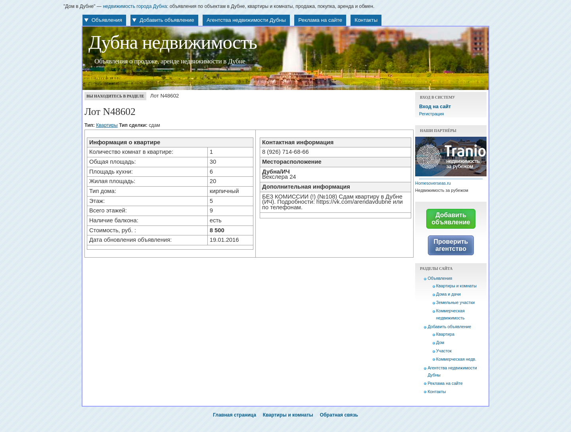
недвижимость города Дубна (135, 6)
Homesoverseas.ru (433, 183)
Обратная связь (339, 415)
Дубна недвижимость (172, 42)
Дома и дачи (448, 294)
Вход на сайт (435, 106)
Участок (444, 350)
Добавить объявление (167, 20)
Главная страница (234, 415)
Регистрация (431, 113)
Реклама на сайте (320, 20)
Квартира (445, 334)
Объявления (107, 20)
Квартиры (107, 125)
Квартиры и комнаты (456, 285)
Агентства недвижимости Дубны (246, 20)
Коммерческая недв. (456, 359)
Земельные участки (455, 302)
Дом (440, 342)
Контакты (365, 20)
